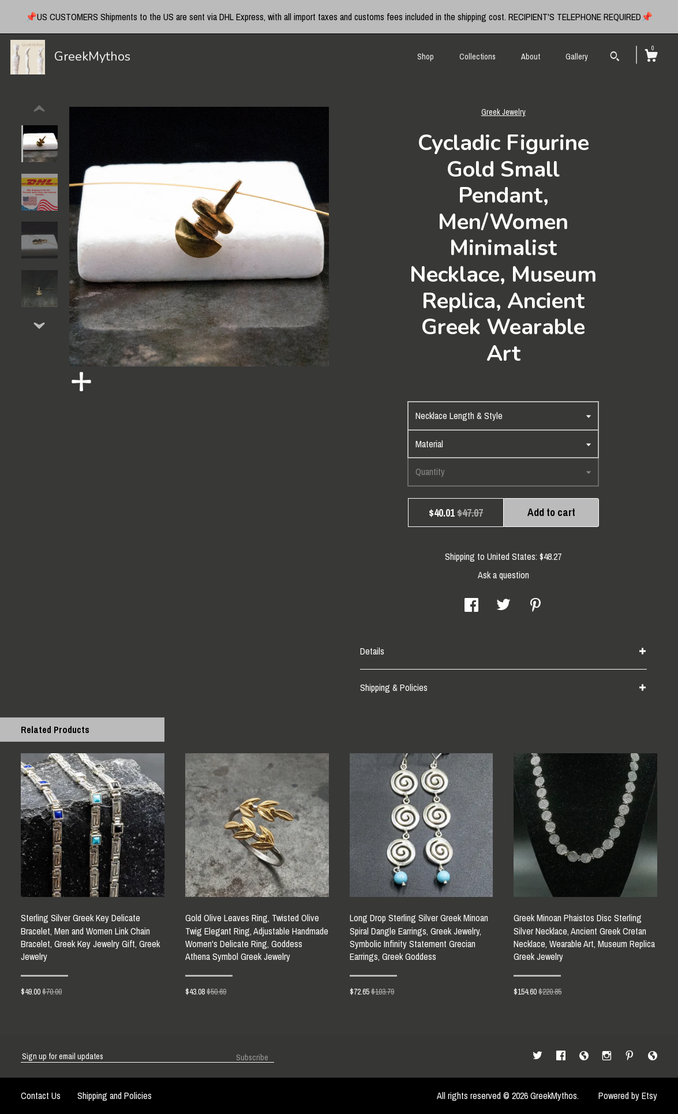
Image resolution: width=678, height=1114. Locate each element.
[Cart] (651, 57)
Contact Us (41, 1095)
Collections (477, 56)
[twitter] (539, 1055)
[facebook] (562, 1055)
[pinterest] (630, 1055)
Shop (425, 56)
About (530, 56)
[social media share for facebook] (471, 606)
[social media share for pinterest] (535, 606)
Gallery (576, 56)
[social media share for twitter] (503, 606)
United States (511, 556)
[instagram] (607, 1055)
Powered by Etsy (627, 1095)
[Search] (614, 57)
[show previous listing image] (39, 109)
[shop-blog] (585, 1055)
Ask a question (503, 575)
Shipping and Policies (114, 1095)
